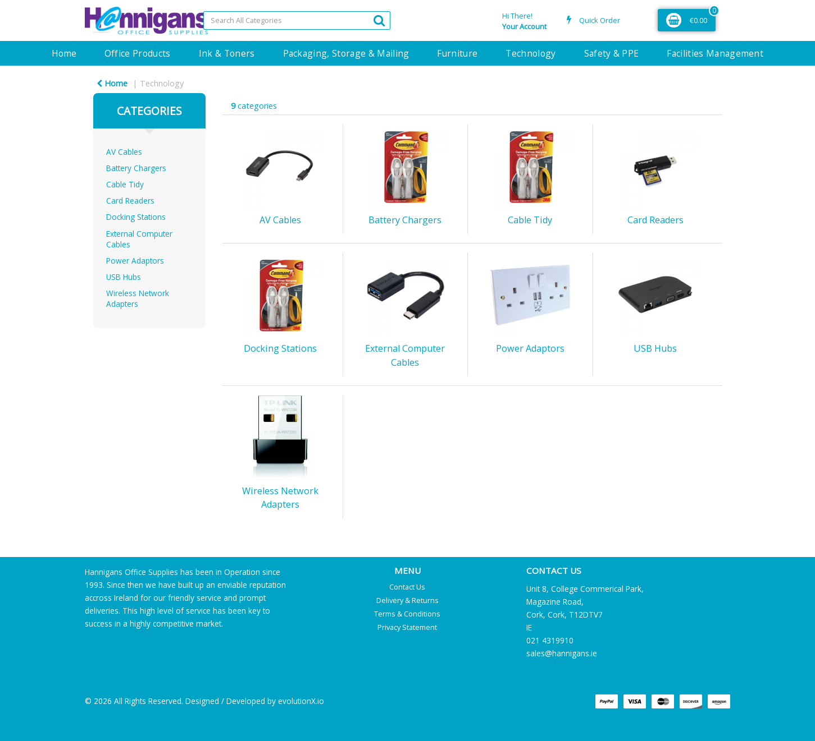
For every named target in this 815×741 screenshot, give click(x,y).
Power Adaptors (135, 260)
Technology (531, 53)
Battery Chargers (136, 168)
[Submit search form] (379, 20)
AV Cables (124, 151)
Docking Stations (136, 216)
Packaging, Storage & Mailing (346, 53)
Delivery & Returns (407, 600)
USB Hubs (123, 276)
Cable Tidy (125, 184)
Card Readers (130, 200)
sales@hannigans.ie (561, 653)
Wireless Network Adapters (137, 298)
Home (64, 53)
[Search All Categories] (296, 20)
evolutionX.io (301, 701)
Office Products (137, 53)
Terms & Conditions (407, 614)
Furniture (457, 53)
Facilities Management (715, 53)
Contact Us (407, 587)
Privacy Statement (407, 627)
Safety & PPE (611, 53)
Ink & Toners (227, 53)
